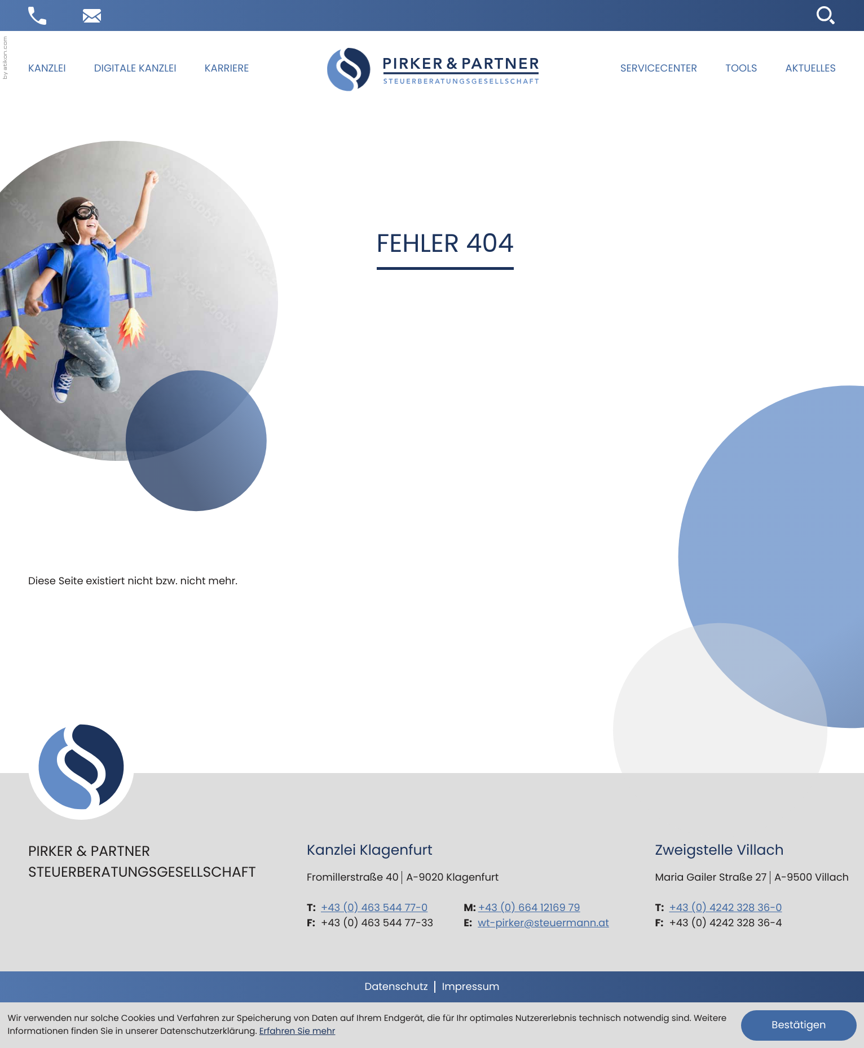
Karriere (227, 68)
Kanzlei (47, 68)
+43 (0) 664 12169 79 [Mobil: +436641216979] (529, 908)
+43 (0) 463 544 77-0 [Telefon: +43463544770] (374, 908)
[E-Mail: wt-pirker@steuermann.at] (92, 16)
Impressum (471, 987)
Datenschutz (395, 987)
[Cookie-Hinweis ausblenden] (798, 1025)
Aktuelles (811, 68)
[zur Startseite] (433, 69)
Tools (741, 68)
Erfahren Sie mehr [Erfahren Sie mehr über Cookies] (297, 1031)
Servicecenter (658, 68)
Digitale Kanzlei (135, 68)
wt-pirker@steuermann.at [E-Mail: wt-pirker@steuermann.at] (543, 923)
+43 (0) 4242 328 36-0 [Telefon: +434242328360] (725, 908)
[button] (37, 16)
